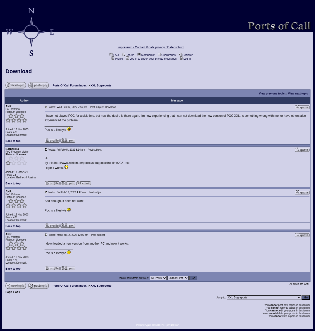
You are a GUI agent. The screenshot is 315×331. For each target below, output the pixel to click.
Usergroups (167, 54)
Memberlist (146, 54)
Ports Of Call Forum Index (69, 85)
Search (128, 54)
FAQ (114, 54)
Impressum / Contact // (133, 47)
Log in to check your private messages (151, 58)
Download (19, 71)
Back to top (13, 140)
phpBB (150, 325)
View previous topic (271, 93)
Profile (117, 58)
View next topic (298, 93)
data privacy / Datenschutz (166, 47)
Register (186, 54)
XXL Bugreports (101, 85)
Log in (185, 58)
